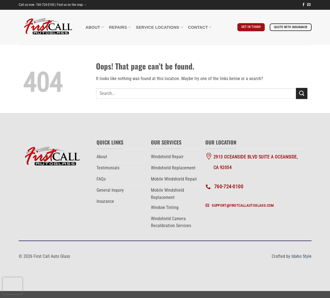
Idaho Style (302, 256)
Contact (200, 27)
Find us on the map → (72, 5)
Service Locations (159, 27)
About (95, 27)
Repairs (120, 27)
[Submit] (301, 93)
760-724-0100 (45, 5)
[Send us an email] (308, 5)
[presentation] (12, 285)
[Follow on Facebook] (303, 5)
